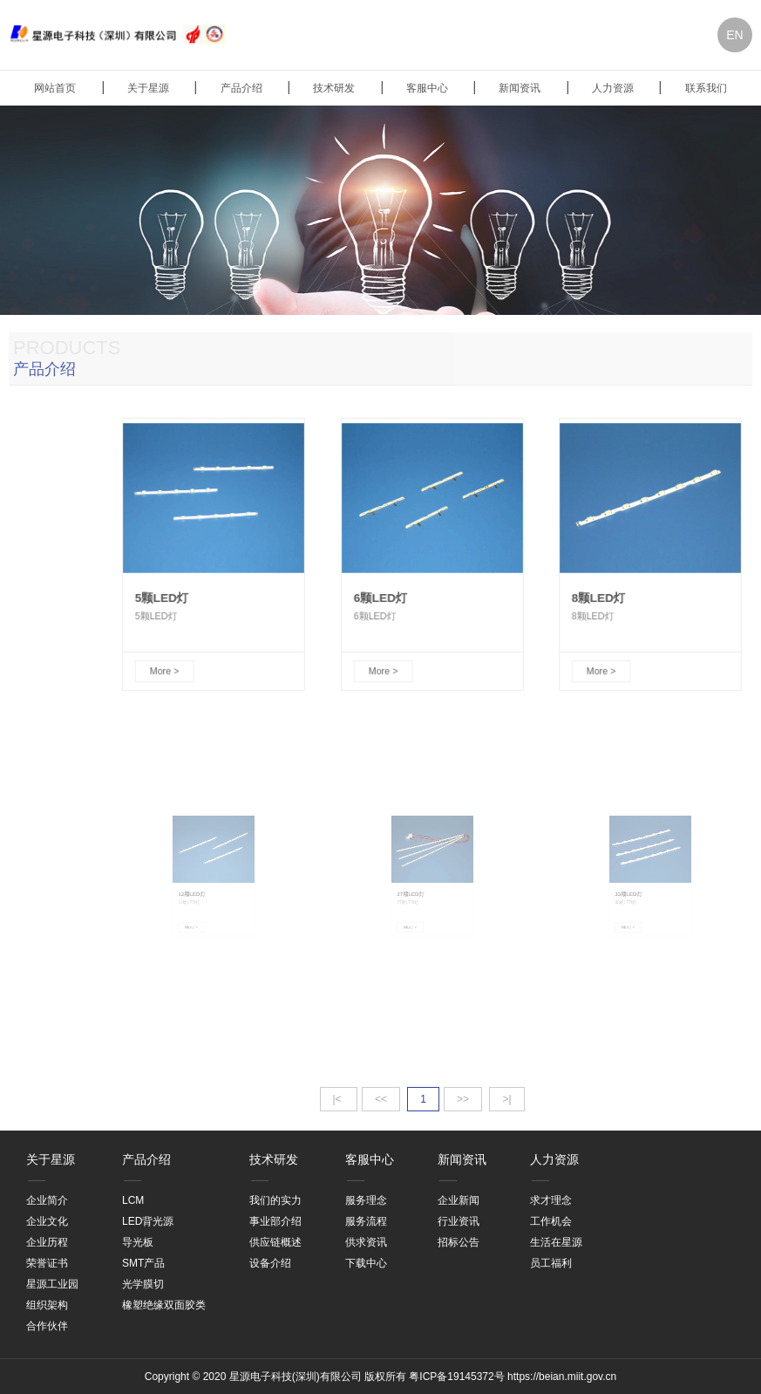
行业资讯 (458, 1221)
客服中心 (427, 88)
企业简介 (47, 1200)
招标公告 (458, 1242)
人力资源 (613, 88)
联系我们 (706, 88)
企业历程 (47, 1242)
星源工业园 (52, 1284)
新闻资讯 (519, 88)
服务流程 (366, 1221)
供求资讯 (366, 1242)
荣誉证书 (47, 1263)
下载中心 (366, 1263)
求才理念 (551, 1200)
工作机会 (551, 1221)
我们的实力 (275, 1200)
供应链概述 (275, 1242)
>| (506, 1099)
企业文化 (47, 1221)
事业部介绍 (275, 1221)
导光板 (137, 1242)
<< (381, 1099)
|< (338, 1099)
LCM (133, 1200)
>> (463, 1099)
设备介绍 (270, 1263)
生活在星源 (556, 1242)
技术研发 (334, 88)
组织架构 (47, 1305)
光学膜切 (143, 1284)
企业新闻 (458, 1200)
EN (734, 35)
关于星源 (148, 88)
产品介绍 (241, 88)
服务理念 (366, 1200)
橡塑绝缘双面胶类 (164, 1305)
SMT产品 (143, 1263)
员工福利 (551, 1263)
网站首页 (55, 88)
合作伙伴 (47, 1326)
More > (170, 657)
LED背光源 (147, 1221)
